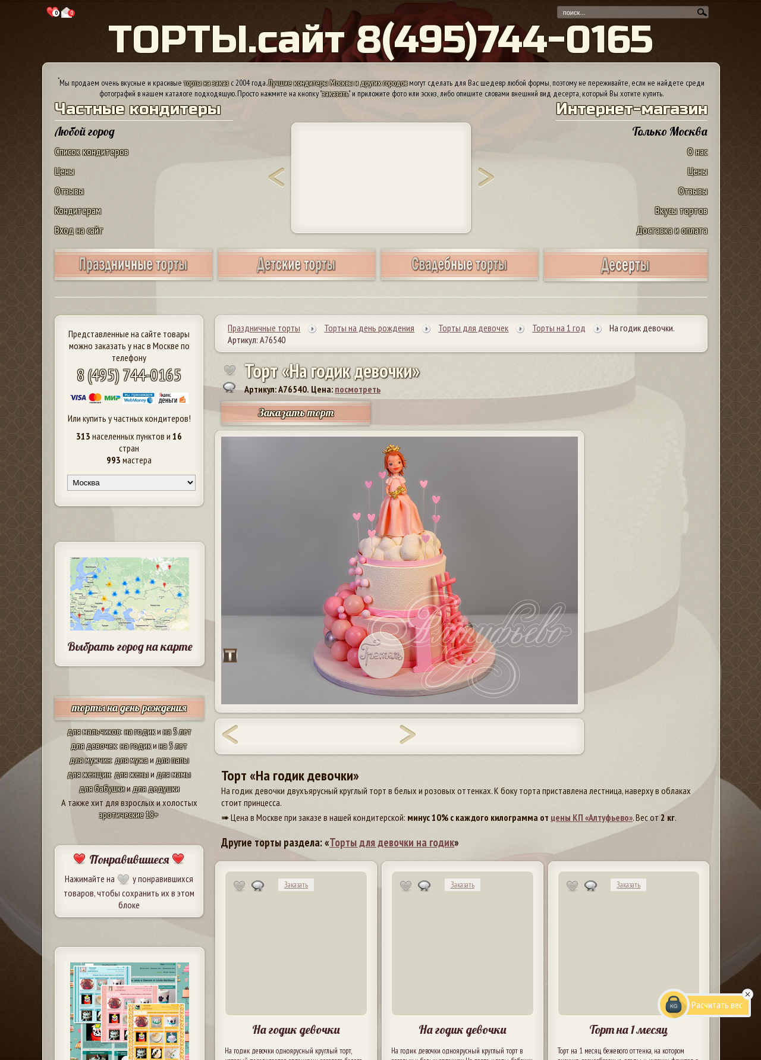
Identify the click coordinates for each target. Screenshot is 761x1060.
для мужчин (90, 760)
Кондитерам (78, 210)
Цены (64, 171)
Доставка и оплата (671, 230)
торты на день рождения (129, 707)
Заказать (296, 885)
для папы (172, 760)
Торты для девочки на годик (391, 842)
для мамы (173, 774)
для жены (131, 774)
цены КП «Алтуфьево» (592, 817)
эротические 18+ (129, 814)
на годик (139, 731)
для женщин (89, 774)
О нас (697, 151)
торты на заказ (206, 82)
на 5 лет (177, 731)
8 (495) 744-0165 (129, 374)
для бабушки (102, 788)
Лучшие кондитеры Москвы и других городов (337, 82)
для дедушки (156, 788)
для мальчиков (94, 731)
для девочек (94, 745)
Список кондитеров (91, 151)
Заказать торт (296, 412)
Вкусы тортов (681, 210)
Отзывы (69, 190)
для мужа (131, 760)
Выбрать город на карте (130, 646)
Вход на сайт (79, 230)
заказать (335, 93)
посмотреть (357, 389)
